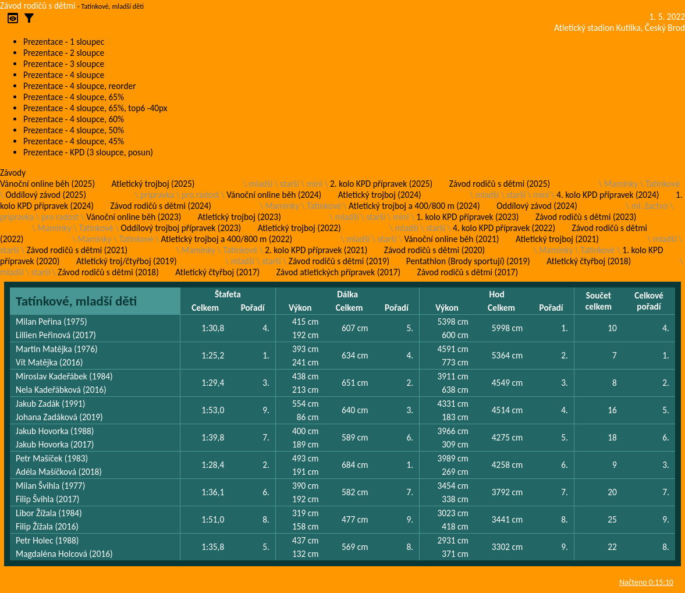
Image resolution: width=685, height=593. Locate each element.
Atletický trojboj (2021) (557, 238)
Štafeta (228, 294)
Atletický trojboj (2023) (239, 216)
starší (289, 183)
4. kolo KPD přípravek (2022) (504, 227)
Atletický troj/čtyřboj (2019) (126, 261)
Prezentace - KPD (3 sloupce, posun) (88, 152)
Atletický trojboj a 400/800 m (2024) (414, 205)
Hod (496, 294)
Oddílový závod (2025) (45, 194)
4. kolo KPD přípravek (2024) (607, 194)
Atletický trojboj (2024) (379, 194)
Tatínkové (662, 183)
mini (314, 183)
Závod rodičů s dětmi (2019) (339, 261)
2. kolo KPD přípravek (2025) (381, 183)
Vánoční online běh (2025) (47, 183)
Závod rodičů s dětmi (38, 5)
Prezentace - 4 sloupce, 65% (73, 96)
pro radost (200, 194)
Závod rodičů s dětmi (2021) (77, 249)
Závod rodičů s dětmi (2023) (585, 216)
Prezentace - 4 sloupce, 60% (73, 119)
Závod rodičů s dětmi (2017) (467, 272)
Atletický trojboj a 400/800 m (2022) (227, 238)
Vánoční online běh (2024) (273, 194)
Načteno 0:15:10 (646, 582)
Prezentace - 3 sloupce (63, 63)
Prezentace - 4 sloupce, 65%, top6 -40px (95, 107)
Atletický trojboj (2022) (299, 227)
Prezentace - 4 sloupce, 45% (73, 141)
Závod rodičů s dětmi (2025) (499, 183)
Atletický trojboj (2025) (153, 183)
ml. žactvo (649, 205)
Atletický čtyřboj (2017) (217, 272)
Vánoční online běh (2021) (451, 238)
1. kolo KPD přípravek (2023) (467, 216)
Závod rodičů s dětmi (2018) (108, 272)
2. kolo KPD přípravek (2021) (316, 249)
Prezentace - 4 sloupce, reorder (79, 85)
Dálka (347, 294)
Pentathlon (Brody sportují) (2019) (468, 261)
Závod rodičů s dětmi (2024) (160, 205)
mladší (260, 183)
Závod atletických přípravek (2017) (338, 272)
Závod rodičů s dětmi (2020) (434, 249)
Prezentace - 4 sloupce (63, 74)
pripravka (157, 194)
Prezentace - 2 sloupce (63, 52)
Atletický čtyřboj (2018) (588, 261)
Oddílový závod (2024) (536, 205)
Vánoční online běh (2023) (133, 216)
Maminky (621, 183)
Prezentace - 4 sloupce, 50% (73, 130)
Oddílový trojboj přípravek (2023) (181, 227)
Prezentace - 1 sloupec (63, 41)
